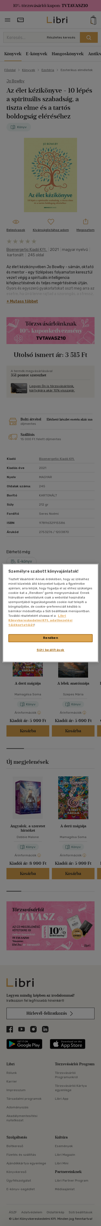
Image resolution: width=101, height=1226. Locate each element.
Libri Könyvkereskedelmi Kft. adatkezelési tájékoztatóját (40, 620)
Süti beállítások (50, 650)
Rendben (50, 638)
